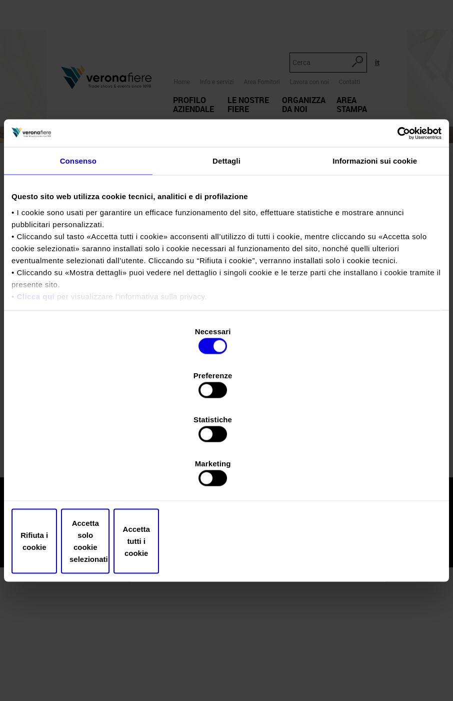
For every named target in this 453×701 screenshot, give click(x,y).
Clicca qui (35, 382)
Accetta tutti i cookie (371, 475)
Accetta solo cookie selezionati (226, 475)
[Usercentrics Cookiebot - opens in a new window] (398, 218)
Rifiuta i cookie (81, 475)
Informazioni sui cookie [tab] (374, 247)
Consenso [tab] (78, 247)
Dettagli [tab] (226, 247)
